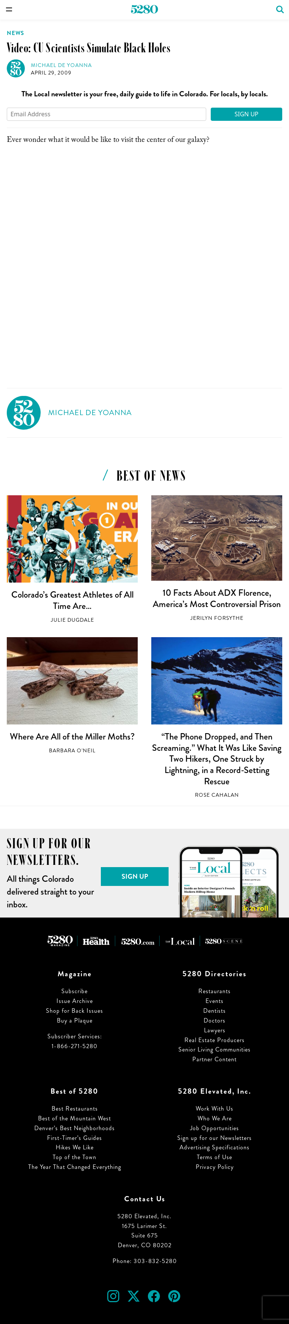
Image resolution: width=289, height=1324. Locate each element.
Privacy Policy (215, 1167)
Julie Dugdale (72, 620)
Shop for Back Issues (74, 1010)
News (15, 33)
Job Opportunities (214, 1128)
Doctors (214, 1020)
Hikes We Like (75, 1147)
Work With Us (214, 1108)
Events (214, 1001)
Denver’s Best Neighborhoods (74, 1128)
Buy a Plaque (75, 1020)
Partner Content (214, 1059)
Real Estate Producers (214, 1040)
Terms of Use (214, 1157)
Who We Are (215, 1118)
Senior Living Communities (214, 1049)
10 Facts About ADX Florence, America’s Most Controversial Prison (217, 598)
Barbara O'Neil (72, 750)
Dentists (214, 1010)
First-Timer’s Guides (74, 1138)
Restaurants (214, 991)
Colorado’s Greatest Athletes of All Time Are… (72, 600)
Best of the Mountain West (74, 1118)
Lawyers (214, 1030)
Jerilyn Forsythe (216, 618)
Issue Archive (74, 1001)
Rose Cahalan (217, 795)
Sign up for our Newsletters (214, 1138)
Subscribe (74, 991)
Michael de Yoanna (61, 65)
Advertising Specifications (214, 1147)
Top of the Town (74, 1157)
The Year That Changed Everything (74, 1167)
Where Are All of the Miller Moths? (72, 736)
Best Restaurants (75, 1108)
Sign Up (246, 114)
